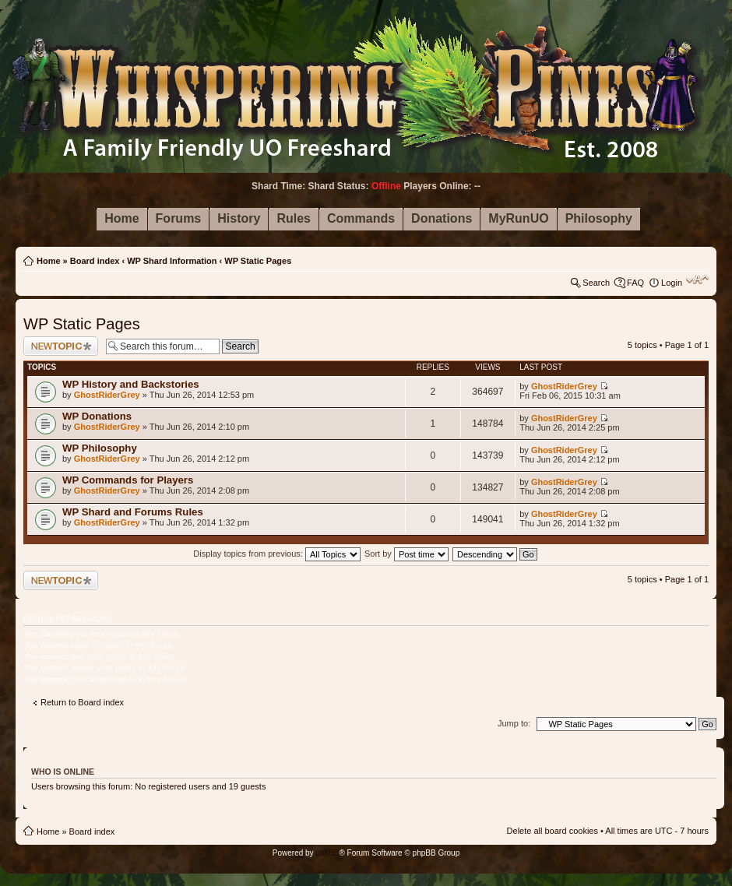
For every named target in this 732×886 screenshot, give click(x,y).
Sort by (406, 553)
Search (596, 282)
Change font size (697, 279)
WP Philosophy (99, 448)
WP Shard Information (171, 260)
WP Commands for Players (127, 480)
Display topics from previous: (277, 553)
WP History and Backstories (130, 384)
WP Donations (97, 416)
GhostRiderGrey (107, 394)
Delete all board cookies (552, 830)
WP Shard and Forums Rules (132, 512)
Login (671, 282)
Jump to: (514, 723)
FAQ (635, 282)
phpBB (327, 853)
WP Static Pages (257, 260)
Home (49, 260)
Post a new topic (60, 346)
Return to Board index (82, 702)
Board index (95, 260)
